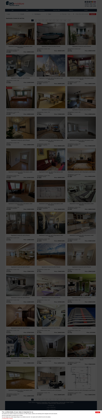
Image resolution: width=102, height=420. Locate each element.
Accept (97, 412)
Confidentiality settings (7, 418)
